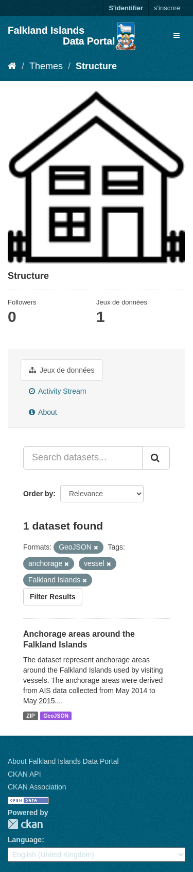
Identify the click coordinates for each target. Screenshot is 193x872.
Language (25, 840)
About (43, 412)
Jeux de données (62, 370)
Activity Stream (57, 391)
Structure (96, 66)
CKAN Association (37, 787)
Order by (38, 494)
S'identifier (126, 8)
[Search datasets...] (83, 458)
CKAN (25, 824)
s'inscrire (167, 8)
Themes (46, 66)
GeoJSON (55, 716)
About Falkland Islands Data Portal (63, 761)
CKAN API (24, 774)
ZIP (30, 716)
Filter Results (53, 597)
